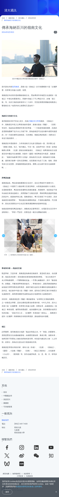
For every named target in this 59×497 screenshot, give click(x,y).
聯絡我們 (5, 420)
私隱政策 (29, 476)
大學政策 (20, 476)
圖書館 (6, 403)
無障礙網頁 (16, 474)
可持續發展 (7, 406)
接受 (7, 492)
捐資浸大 (6, 399)
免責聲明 (27, 474)
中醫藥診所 (7, 396)
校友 (5, 392)
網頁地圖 (6, 474)
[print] (55, 32)
